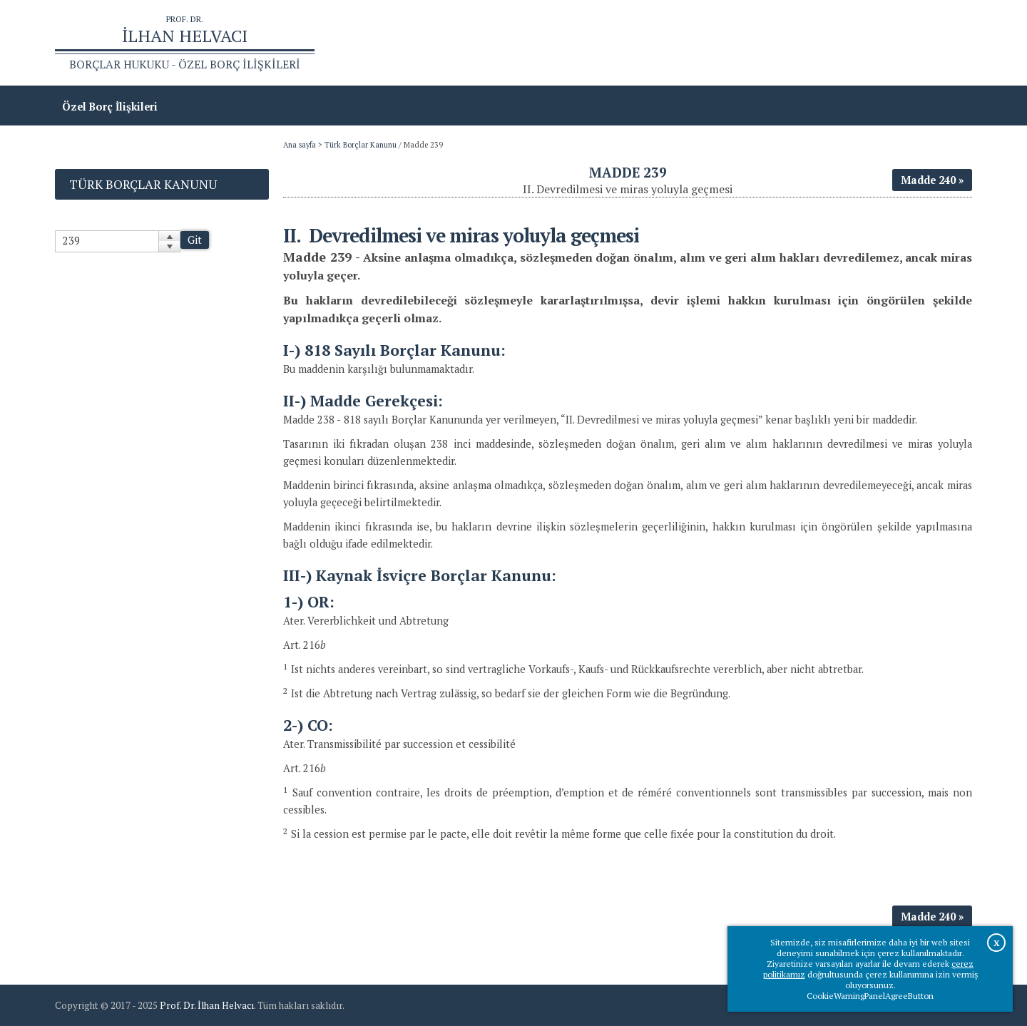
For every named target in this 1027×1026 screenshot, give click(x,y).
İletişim (945, 43)
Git (195, 240)
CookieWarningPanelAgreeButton (870, 995)
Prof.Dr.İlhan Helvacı (858, 43)
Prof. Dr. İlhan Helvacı (207, 1005)
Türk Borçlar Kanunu (361, 145)
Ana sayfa (766, 43)
